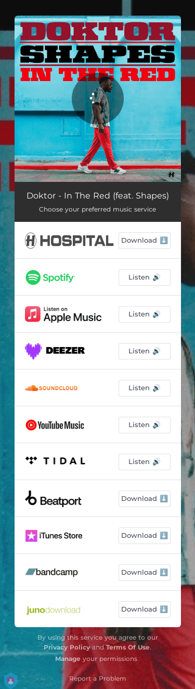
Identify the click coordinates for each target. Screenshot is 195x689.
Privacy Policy (67, 647)
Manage (68, 658)
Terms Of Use (128, 647)
